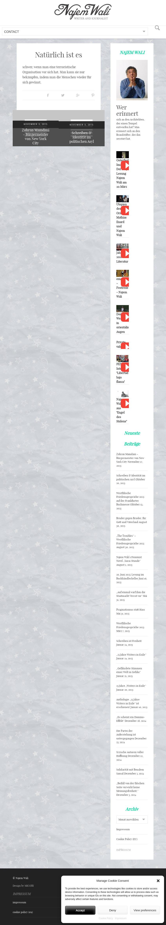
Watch (127, 165)
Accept (80, 910)
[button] (158, 881)
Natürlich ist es (58, 54)
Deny (112, 910)
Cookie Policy (106, 918)
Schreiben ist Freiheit (129, 640)
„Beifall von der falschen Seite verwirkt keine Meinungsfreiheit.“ (130, 787)
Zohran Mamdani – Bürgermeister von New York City (35, 136)
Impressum (121, 918)
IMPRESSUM (123, 849)
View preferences (145, 910)
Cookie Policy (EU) (126, 839)
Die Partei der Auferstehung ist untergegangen (126, 734)
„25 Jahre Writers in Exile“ (131, 654)
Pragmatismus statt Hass (130, 609)
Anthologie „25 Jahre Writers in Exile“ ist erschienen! (128, 703)
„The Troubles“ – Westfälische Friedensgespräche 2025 (130, 539)
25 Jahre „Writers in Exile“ (131, 685)
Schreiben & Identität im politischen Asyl (81, 137)
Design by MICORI (23, 885)
